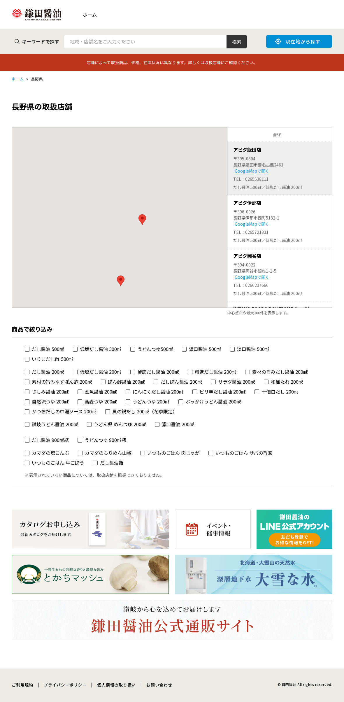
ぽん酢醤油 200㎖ (126, 381)
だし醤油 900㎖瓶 (50, 439)
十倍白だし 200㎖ (280, 391)
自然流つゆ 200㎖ (50, 401)
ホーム (90, 14)
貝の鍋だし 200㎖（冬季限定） (144, 411)
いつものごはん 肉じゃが (173, 452)
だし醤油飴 (111, 462)
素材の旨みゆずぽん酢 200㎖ (62, 381)
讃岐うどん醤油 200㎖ (55, 424)
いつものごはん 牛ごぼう (58, 462)
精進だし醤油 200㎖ (215, 371)
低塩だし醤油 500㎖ (101, 348)
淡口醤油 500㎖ (253, 348)
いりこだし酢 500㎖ (52, 358)
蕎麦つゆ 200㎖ (101, 401)
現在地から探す (297, 41)
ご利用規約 (22, 685)
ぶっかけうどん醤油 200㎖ (213, 401)
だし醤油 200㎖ (48, 371)
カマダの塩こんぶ (50, 452)
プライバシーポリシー (65, 685)
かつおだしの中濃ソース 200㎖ (64, 411)
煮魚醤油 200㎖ (101, 391)
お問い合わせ (159, 685)
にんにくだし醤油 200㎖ (158, 391)
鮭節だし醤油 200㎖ (158, 371)
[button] (120, 280)
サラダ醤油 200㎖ (236, 381)
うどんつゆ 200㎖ (151, 401)
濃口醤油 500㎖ (205, 348)
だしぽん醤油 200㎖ (181, 381)
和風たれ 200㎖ (287, 381)
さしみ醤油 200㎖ (50, 391)
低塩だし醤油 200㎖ (101, 371)
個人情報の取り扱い (116, 685)
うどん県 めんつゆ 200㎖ (120, 424)
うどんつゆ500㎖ (155, 348)
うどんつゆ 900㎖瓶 (105, 439)
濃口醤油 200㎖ (178, 424)
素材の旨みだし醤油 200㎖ (280, 371)
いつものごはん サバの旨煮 (243, 452)
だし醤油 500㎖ (48, 348)
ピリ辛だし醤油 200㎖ (222, 391)
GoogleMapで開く (252, 171)
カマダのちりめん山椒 (108, 452)
